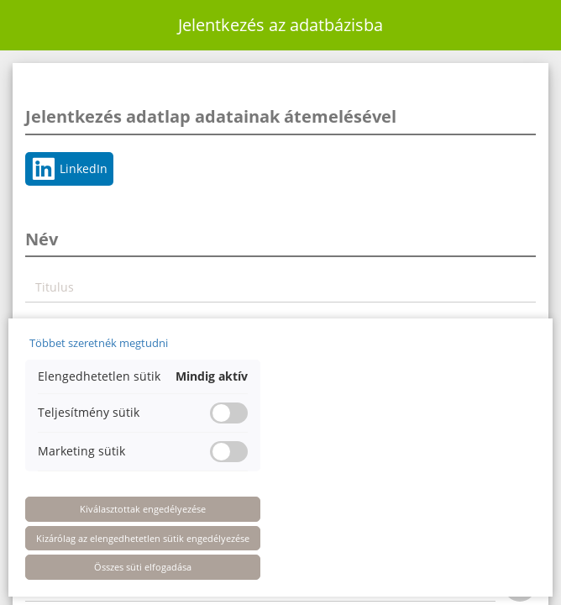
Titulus (54, 287)
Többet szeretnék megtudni (98, 342)
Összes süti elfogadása (142, 566)
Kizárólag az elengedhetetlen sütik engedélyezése (142, 538)
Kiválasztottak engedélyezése (143, 508)
